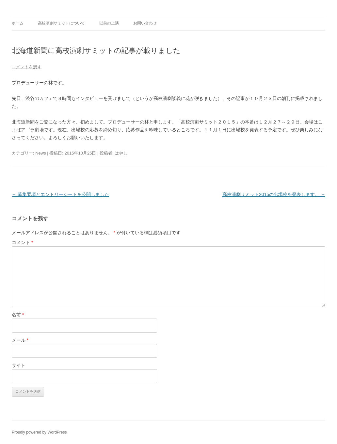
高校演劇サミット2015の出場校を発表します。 (273, 194)
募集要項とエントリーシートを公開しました (60, 194)
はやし (121, 153)
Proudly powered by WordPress (39, 432)
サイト (18, 365)
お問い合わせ (145, 23)
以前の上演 (109, 23)
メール (20, 340)
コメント (22, 242)
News (40, 153)
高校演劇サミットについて (61, 23)
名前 (18, 314)
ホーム (18, 23)
